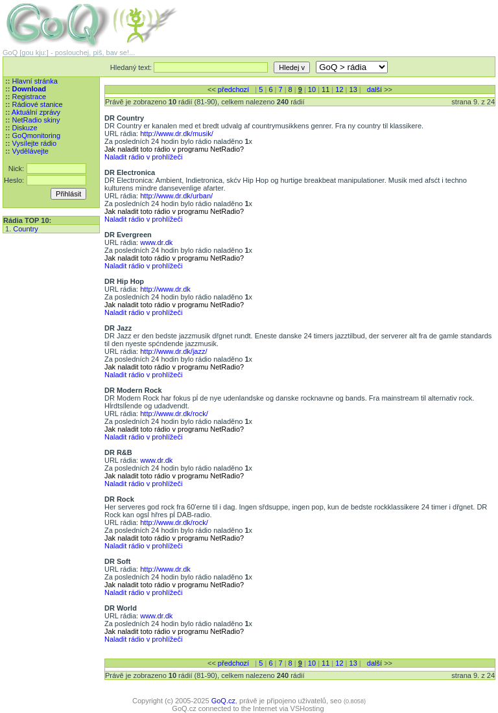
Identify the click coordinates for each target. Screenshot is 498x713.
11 (325, 89)
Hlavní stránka (34, 81)
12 (339, 89)
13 (353, 89)
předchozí (233, 89)
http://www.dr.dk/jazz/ (173, 351)
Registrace (29, 96)
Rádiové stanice (37, 104)
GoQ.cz (223, 701)
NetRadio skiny (36, 120)
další (374, 89)
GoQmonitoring (36, 135)
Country (25, 229)
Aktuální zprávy (36, 112)
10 (312, 89)
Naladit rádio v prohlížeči (143, 157)
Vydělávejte (30, 151)
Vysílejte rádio (34, 143)
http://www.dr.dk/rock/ (174, 413)
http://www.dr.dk (165, 289)
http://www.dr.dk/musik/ (176, 133)
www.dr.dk (156, 242)
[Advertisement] (343, 19)
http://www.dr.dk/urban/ (176, 196)
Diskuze (24, 128)
